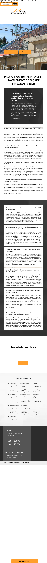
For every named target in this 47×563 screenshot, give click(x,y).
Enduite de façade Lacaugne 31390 (37, 396)
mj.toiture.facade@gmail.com (29, 1)
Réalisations (25, 52)
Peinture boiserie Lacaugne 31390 (27, 407)
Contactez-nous (11, 52)
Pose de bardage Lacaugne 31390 (25, 400)
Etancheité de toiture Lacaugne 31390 (37, 412)
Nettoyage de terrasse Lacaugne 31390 (14, 390)
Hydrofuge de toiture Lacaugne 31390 (14, 418)
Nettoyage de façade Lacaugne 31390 (37, 390)
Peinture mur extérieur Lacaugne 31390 (14, 412)
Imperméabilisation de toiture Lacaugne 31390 (14, 407)
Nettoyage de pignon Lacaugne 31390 (25, 390)
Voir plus (23, 363)
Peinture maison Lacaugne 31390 (37, 400)
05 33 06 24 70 (5, 1)
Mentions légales (25, 462)
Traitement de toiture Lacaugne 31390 (14, 401)
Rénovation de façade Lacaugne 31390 (25, 385)
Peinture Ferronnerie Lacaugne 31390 (25, 412)
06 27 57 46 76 (15, 1)
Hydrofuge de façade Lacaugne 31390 (14, 385)
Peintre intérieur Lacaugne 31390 (25, 395)
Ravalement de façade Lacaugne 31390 (14, 396)
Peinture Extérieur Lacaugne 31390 (37, 385)
